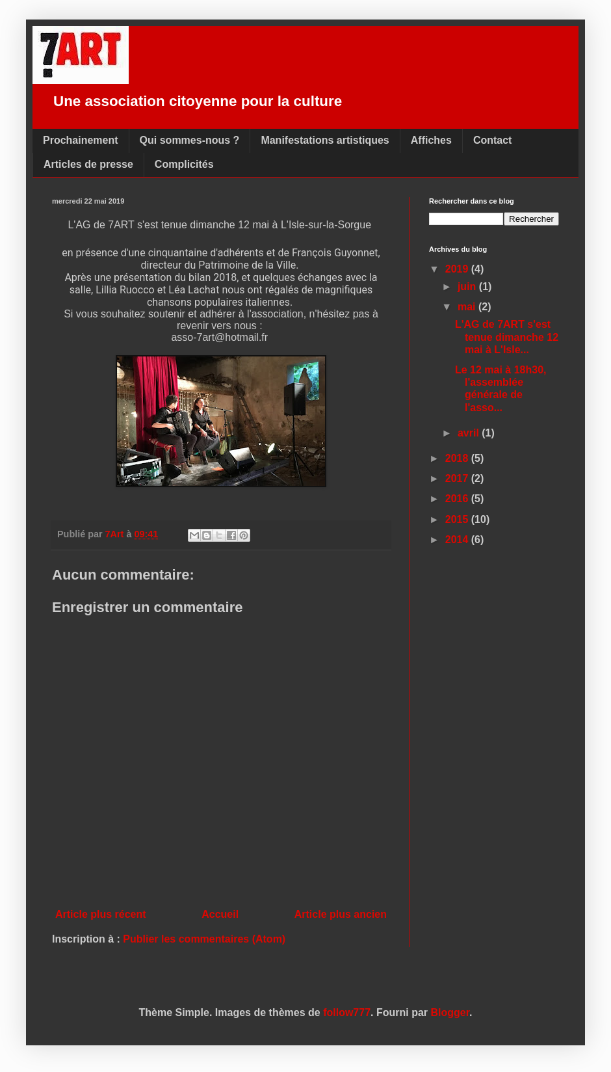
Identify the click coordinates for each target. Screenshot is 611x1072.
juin (468, 286)
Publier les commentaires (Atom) (204, 939)
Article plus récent (100, 914)
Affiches (431, 140)
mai (468, 306)
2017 (458, 478)
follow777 (346, 1012)
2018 (458, 458)
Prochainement (80, 140)
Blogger (450, 1012)
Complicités (184, 164)
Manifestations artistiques (325, 140)
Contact (492, 140)
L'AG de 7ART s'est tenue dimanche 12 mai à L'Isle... (506, 337)
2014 (458, 539)
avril (470, 432)
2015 (458, 519)
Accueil (220, 914)
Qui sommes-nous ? (190, 140)
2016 (458, 498)
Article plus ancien (340, 914)
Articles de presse (88, 164)
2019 (458, 269)
